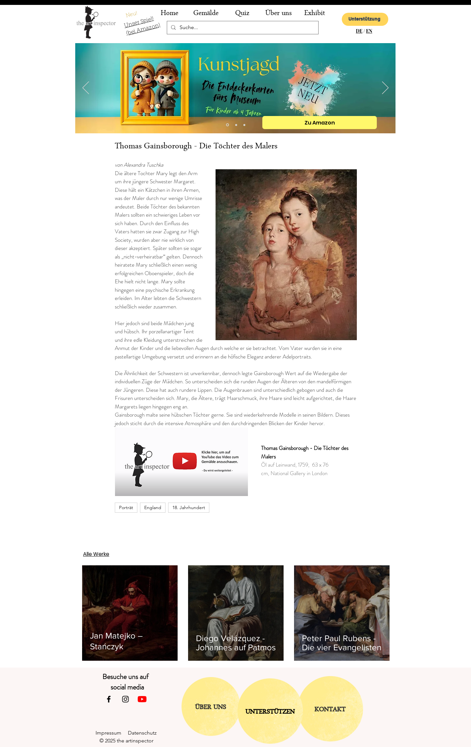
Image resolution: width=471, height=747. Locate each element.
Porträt (126, 507)
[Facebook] (108, 699)
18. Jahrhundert (188, 507)
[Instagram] (125, 699)
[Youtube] (142, 699)
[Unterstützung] (365, 19)
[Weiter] (385, 88)
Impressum (112, 733)
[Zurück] (85, 88)
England (152, 507)
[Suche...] (242, 27)
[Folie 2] (236, 125)
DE (359, 31)
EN (369, 31)
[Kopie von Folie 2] (227, 125)
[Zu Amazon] (319, 122)
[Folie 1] (244, 125)
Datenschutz (145, 733)
